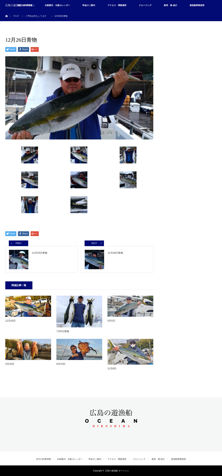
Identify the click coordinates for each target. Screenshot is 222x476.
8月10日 (60, 363)
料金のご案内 (88, 5)
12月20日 (10, 320)
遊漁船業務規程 (197, 5)
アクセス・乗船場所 (117, 5)
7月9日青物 (62, 331)
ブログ (16, 16)
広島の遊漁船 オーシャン (20, 5)
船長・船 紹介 (170, 5)
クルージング (145, 5)
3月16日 (9, 363)
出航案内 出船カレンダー (57, 5)
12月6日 (111, 368)
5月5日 (111, 320)
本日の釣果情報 (43, 459)
